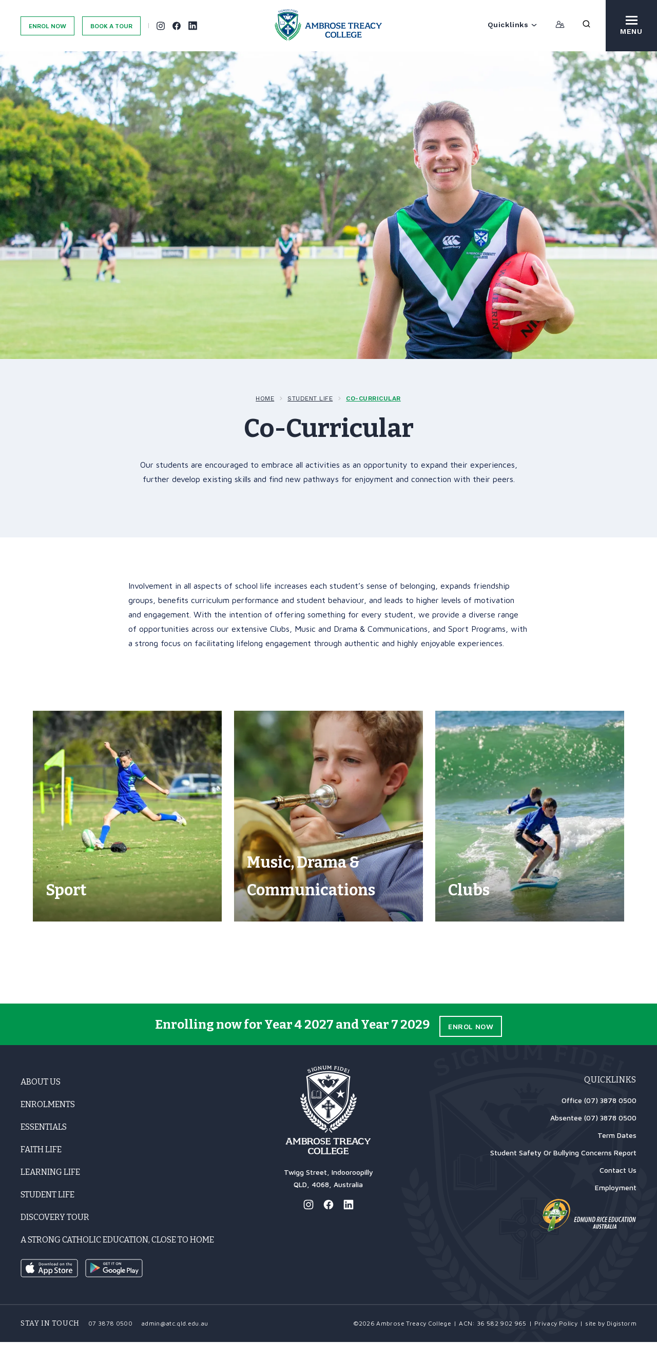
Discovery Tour (55, 1237)
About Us (41, 1102)
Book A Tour (111, 26)
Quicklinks (512, 25)
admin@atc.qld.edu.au (174, 1343)
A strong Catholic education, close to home (117, 1260)
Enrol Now (47, 26)
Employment (615, 1207)
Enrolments (48, 1124)
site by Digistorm (610, 1343)
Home (265, 398)
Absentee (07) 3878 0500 (593, 1137)
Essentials (44, 1147)
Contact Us (618, 1190)
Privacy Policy (555, 1343)
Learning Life (50, 1192)
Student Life (310, 398)
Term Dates (616, 1155)
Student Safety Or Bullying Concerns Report (563, 1172)
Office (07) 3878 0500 (599, 1120)
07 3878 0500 (110, 1343)
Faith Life (41, 1169)
